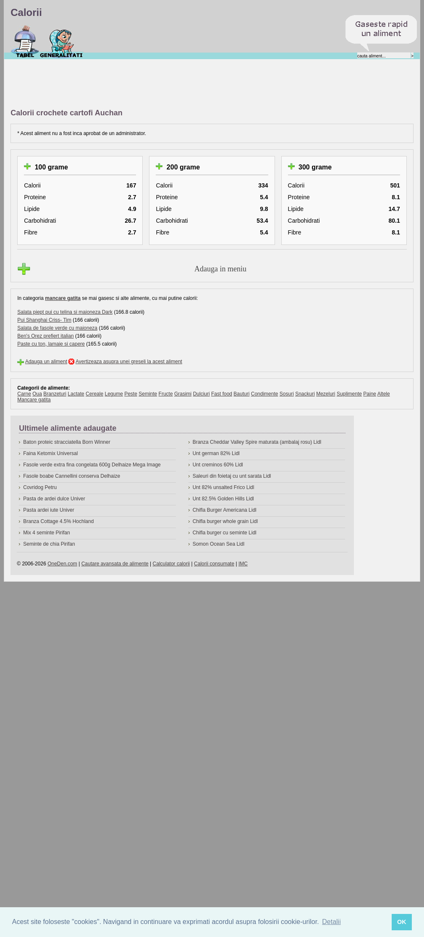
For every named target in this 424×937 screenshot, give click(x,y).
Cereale (94, 394)
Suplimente (349, 394)
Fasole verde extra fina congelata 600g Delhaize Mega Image (92, 465)
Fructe (166, 394)
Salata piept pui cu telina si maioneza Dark (65, 312)
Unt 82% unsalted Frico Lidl (223, 487)
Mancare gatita (33, 400)
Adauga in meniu (220, 269)
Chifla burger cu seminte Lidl (224, 533)
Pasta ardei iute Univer (48, 510)
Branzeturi (54, 394)
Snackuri (305, 394)
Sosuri (287, 394)
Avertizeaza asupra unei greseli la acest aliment (129, 361)
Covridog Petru (40, 487)
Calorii (24, 41)
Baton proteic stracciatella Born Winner (66, 442)
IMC (243, 564)
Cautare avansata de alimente (115, 564)
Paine (369, 394)
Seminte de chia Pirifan (49, 544)
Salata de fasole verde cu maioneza (57, 328)
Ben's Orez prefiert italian (45, 336)
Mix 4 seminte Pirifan (46, 533)
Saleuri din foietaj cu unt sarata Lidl (232, 476)
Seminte (148, 394)
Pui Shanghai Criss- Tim (44, 320)
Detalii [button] (331, 921)
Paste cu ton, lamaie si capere (51, 344)
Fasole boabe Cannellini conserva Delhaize (71, 476)
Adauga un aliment (46, 361)
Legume (114, 394)
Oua (37, 394)
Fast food (221, 394)
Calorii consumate (214, 564)
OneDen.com (62, 564)
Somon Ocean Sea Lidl (218, 544)
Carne (24, 394)
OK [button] (401, 922)
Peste (130, 394)
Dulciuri (201, 394)
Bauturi (241, 394)
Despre (61, 41)
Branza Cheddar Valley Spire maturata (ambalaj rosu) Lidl (257, 442)
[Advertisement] (163, 84)
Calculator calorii (171, 564)
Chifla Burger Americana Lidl (224, 510)
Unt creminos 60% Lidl (218, 465)
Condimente (264, 394)
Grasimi (182, 394)
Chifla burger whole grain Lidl (225, 521)
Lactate (76, 394)
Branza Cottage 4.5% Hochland (58, 521)
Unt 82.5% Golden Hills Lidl (223, 499)
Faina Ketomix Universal (50, 453)
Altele (383, 394)
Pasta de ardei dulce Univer (54, 499)
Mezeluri (325, 394)
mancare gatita (63, 298)
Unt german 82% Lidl (216, 453)
